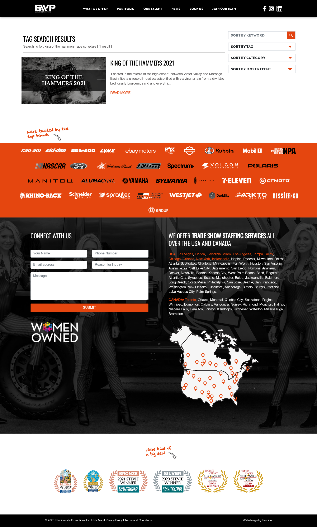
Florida (200, 254)
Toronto (190, 300)
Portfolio (125, 8)
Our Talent (152, 8)
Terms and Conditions (138, 520)
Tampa (258, 254)
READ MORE (120, 93)
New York (203, 259)
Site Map (98, 520)
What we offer (95, 8)
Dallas (268, 254)
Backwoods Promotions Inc (73, 520)
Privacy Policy (114, 520)
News (175, 8)
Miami (226, 254)
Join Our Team (224, 8)
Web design (250, 520)
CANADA (176, 300)
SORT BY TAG (242, 46)
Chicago (175, 259)
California (214, 254)
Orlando (187, 259)
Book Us (196, 8)
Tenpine (267, 520)
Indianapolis (220, 259)
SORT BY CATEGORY (248, 58)
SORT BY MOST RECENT (251, 69)
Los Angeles (242, 254)
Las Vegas (185, 254)
